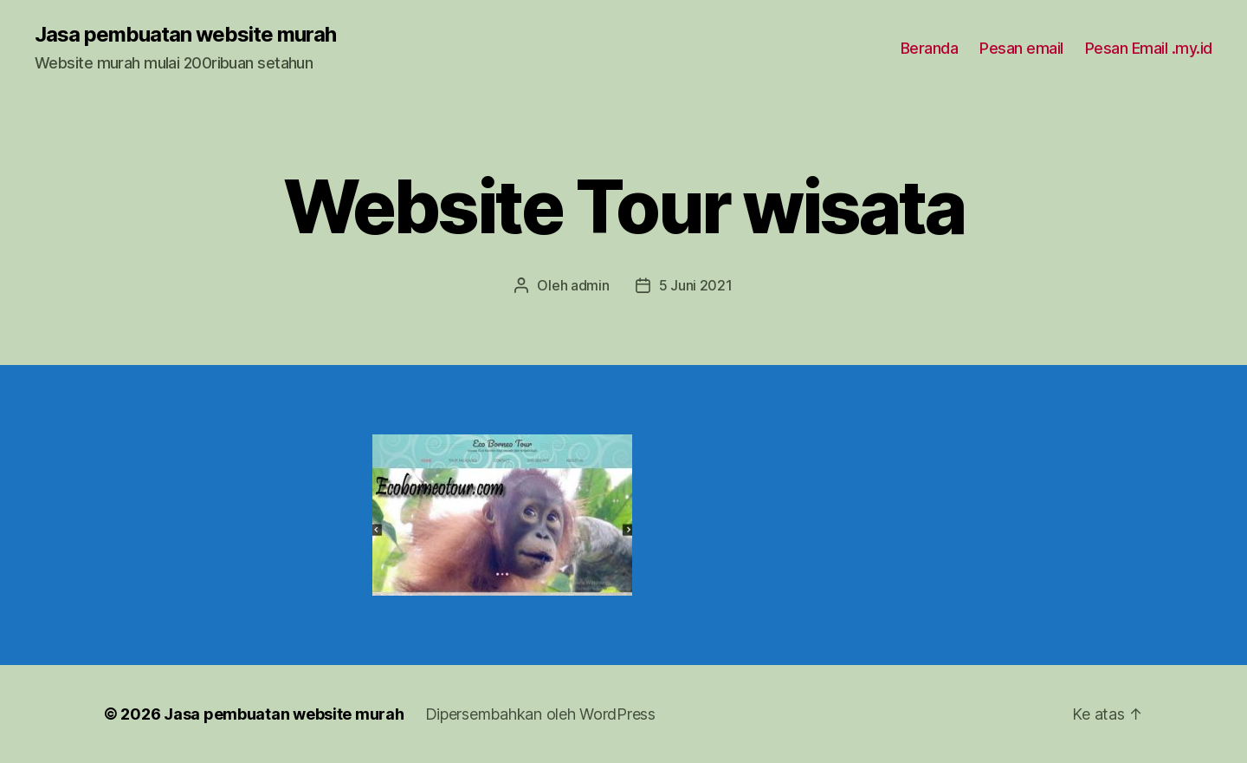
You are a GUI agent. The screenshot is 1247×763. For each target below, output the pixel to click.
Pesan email (1021, 48)
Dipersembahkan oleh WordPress (540, 714)
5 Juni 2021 (696, 285)
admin (590, 285)
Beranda (930, 48)
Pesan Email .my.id (1148, 48)
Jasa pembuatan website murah (185, 34)
